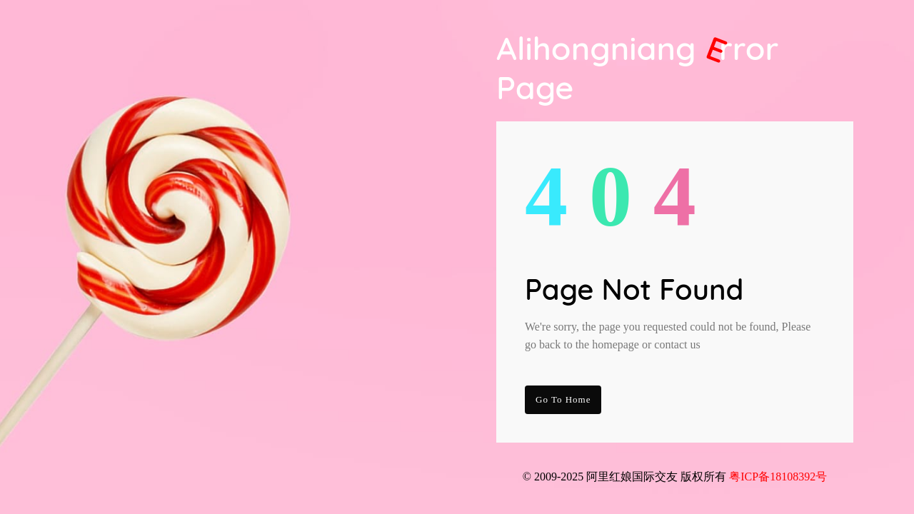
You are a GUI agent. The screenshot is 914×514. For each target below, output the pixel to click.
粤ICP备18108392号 (778, 476)
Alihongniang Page (637, 68)
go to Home (563, 399)
